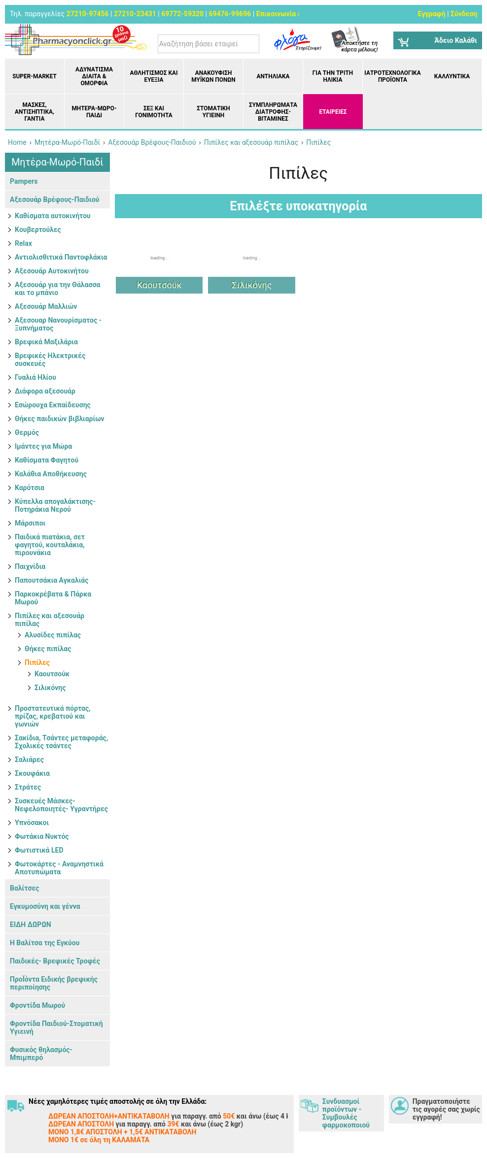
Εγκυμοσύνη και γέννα (45, 906)
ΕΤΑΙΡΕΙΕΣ (333, 111)
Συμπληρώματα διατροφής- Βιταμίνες (273, 111)
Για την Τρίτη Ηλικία (333, 76)
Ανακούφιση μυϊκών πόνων (213, 76)
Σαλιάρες (29, 759)
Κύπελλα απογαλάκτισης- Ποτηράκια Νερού (55, 505)
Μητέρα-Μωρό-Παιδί (93, 112)
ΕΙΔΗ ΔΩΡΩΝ (30, 924)
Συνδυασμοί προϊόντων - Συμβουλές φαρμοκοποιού (346, 1113)
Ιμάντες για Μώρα (43, 446)
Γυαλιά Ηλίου (35, 377)
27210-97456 (88, 14)
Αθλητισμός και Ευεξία (154, 76)
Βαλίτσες (24, 888)
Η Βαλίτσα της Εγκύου (44, 943)
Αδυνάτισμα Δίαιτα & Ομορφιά (94, 76)
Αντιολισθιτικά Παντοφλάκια (61, 257)
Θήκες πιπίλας (48, 649)
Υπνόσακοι (32, 823)
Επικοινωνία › (278, 14)
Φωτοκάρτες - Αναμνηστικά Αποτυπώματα (59, 868)
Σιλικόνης (50, 688)
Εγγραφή (432, 14)
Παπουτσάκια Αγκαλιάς (51, 580)
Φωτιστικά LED (39, 850)
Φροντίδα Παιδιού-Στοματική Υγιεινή (56, 1027)
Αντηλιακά (272, 76)
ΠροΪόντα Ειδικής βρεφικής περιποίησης (54, 983)
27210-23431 (135, 14)
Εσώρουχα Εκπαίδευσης (53, 405)
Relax (23, 243)
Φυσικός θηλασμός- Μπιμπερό (41, 1053)
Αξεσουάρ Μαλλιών (46, 306)
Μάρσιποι (30, 523)
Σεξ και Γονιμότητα (153, 112)
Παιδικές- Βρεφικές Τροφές (55, 961)
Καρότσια (29, 488)
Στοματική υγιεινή (213, 112)
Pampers (23, 181)
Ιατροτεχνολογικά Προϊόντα (392, 76)
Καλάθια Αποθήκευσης (51, 474)
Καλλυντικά (452, 76)
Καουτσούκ (52, 674)
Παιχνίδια (30, 566)
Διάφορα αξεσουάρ (45, 391)
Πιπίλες (37, 662)
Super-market (34, 76)
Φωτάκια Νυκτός (42, 836)
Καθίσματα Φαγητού (46, 460)
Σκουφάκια (32, 773)
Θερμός (27, 432)
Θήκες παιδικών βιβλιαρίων (59, 419)
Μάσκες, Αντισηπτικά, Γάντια (34, 111)
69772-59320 (182, 14)
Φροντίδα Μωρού (37, 1005)
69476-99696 (230, 14)
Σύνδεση (464, 14)
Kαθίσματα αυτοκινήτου (53, 216)
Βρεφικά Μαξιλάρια (46, 342)
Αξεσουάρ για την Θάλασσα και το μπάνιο (57, 289)
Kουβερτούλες (38, 229)
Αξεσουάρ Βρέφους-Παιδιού (54, 199)
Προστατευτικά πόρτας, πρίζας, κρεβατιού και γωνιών (53, 716)
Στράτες (28, 787)
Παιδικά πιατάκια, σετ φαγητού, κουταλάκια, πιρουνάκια (50, 545)
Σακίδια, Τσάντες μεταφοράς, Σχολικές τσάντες (61, 742)
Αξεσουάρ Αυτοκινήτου (52, 271)
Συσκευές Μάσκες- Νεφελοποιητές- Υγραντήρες (61, 805)
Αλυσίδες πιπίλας (53, 635)
